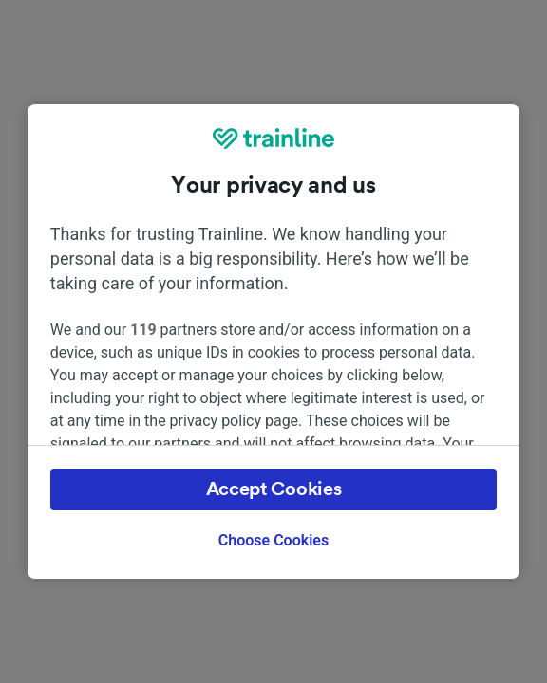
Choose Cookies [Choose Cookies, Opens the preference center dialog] (273, 540)
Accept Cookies (274, 489)
